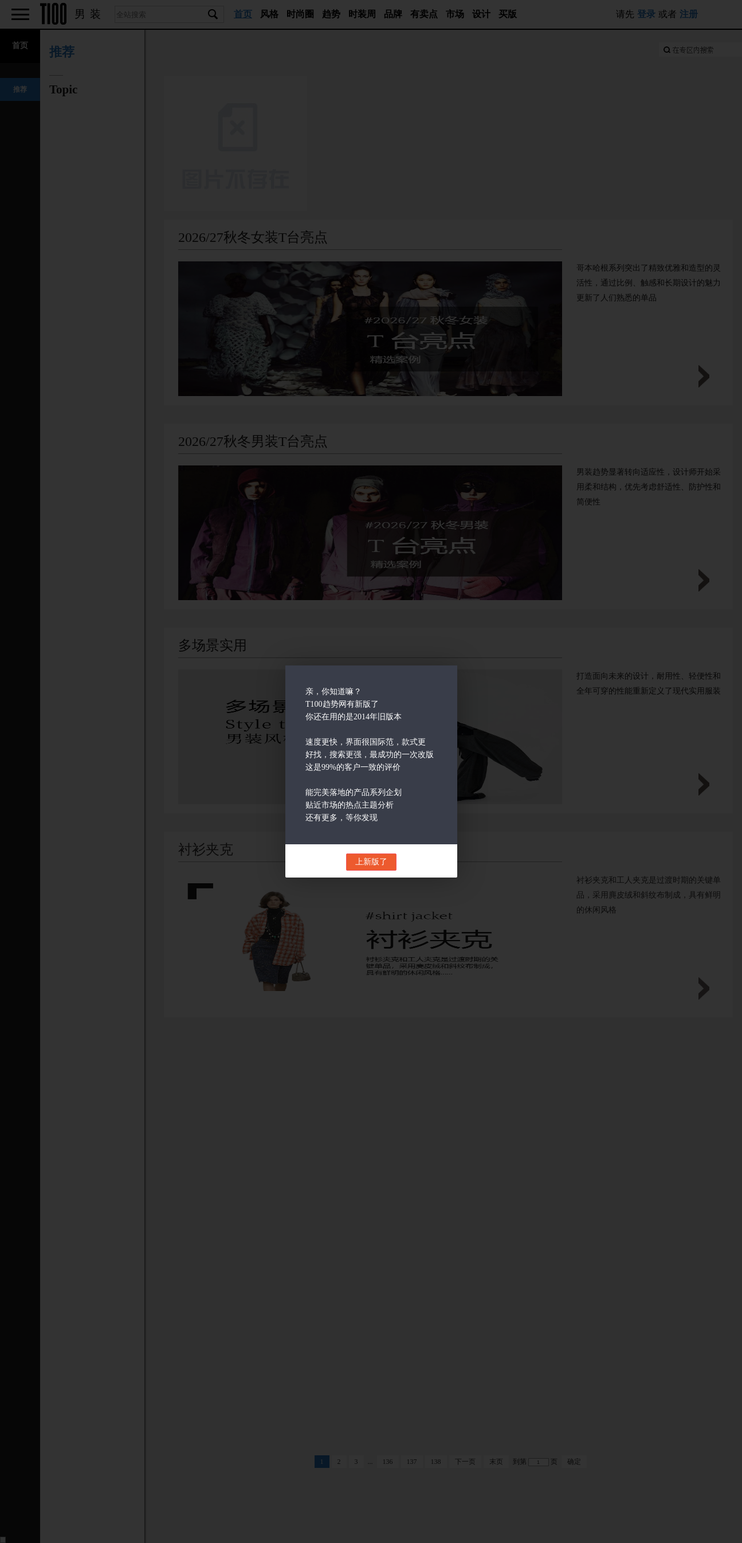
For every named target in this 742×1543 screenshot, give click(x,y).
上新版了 (371, 861)
